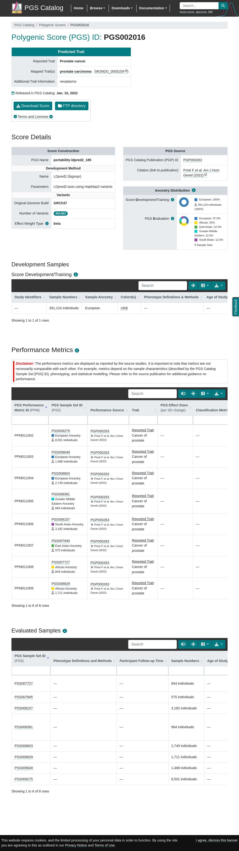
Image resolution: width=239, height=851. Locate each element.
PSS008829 (60, 584)
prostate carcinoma (76, 71)
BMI (210, 12)
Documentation (151, 8)
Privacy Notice (76, 845)
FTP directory (72, 106)
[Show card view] (183, 393)
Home (78, 8)
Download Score (32, 106)
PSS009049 (60, 452)
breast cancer (187, 12)
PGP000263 (192, 160)
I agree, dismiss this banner (217, 840)
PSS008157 (60, 519)
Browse (96, 8)
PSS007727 (60, 562)
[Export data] (219, 285)
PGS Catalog (24, 25)
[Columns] (205, 285)
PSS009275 (60, 431)
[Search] (162, 285)
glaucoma (201, 12)
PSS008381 (60, 494)
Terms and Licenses (33, 117)
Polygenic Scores (52, 25)
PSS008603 (60, 473)
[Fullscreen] (193, 285)
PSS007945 (60, 541)
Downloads (121, 8)
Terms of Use (105, 845)
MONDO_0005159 (110, 71)
